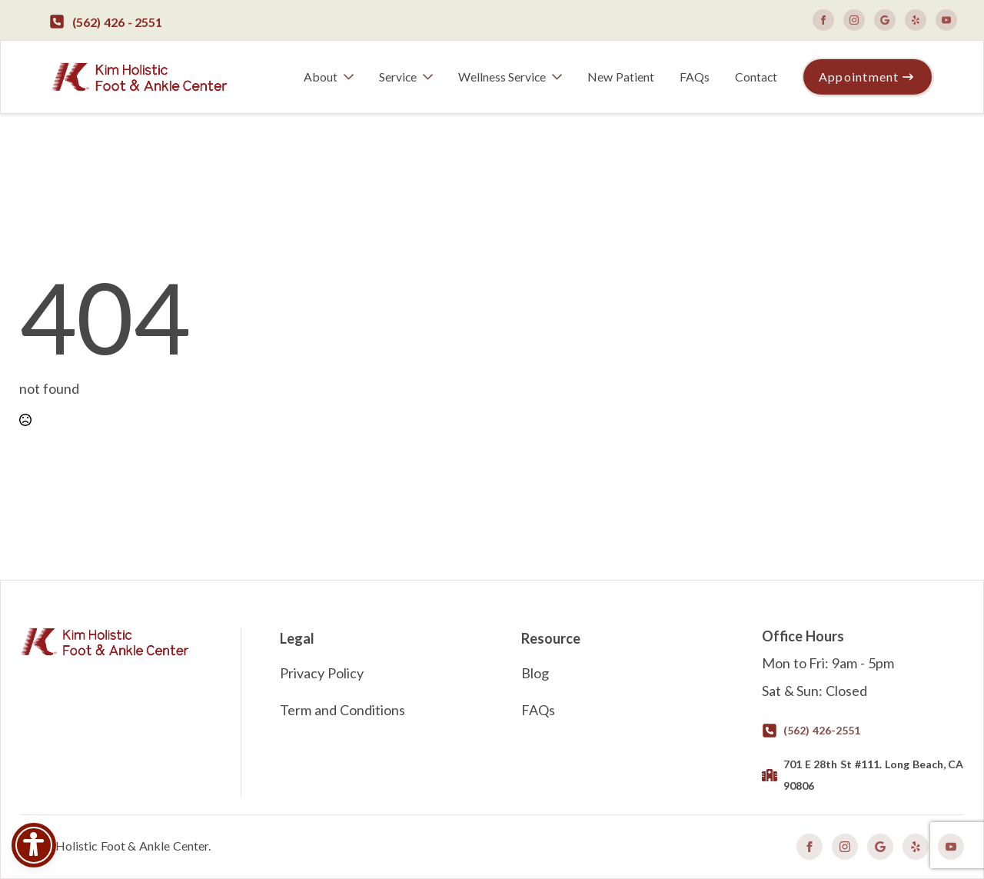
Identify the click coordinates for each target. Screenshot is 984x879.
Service (398, 76)
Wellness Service (502, 76)
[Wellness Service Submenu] (560, 77)
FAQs (695, 76)
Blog (535, 672)
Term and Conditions (342, 709)
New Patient (620, 76)
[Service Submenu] (431, 77)
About (320, 76)
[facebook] (823, 20)
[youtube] (946, 20)
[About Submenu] (351, 77)
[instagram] (854, 20)
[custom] (885, 20)
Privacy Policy (322, 672)
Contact (756, 76)
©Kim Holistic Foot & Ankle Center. (115, 845)
